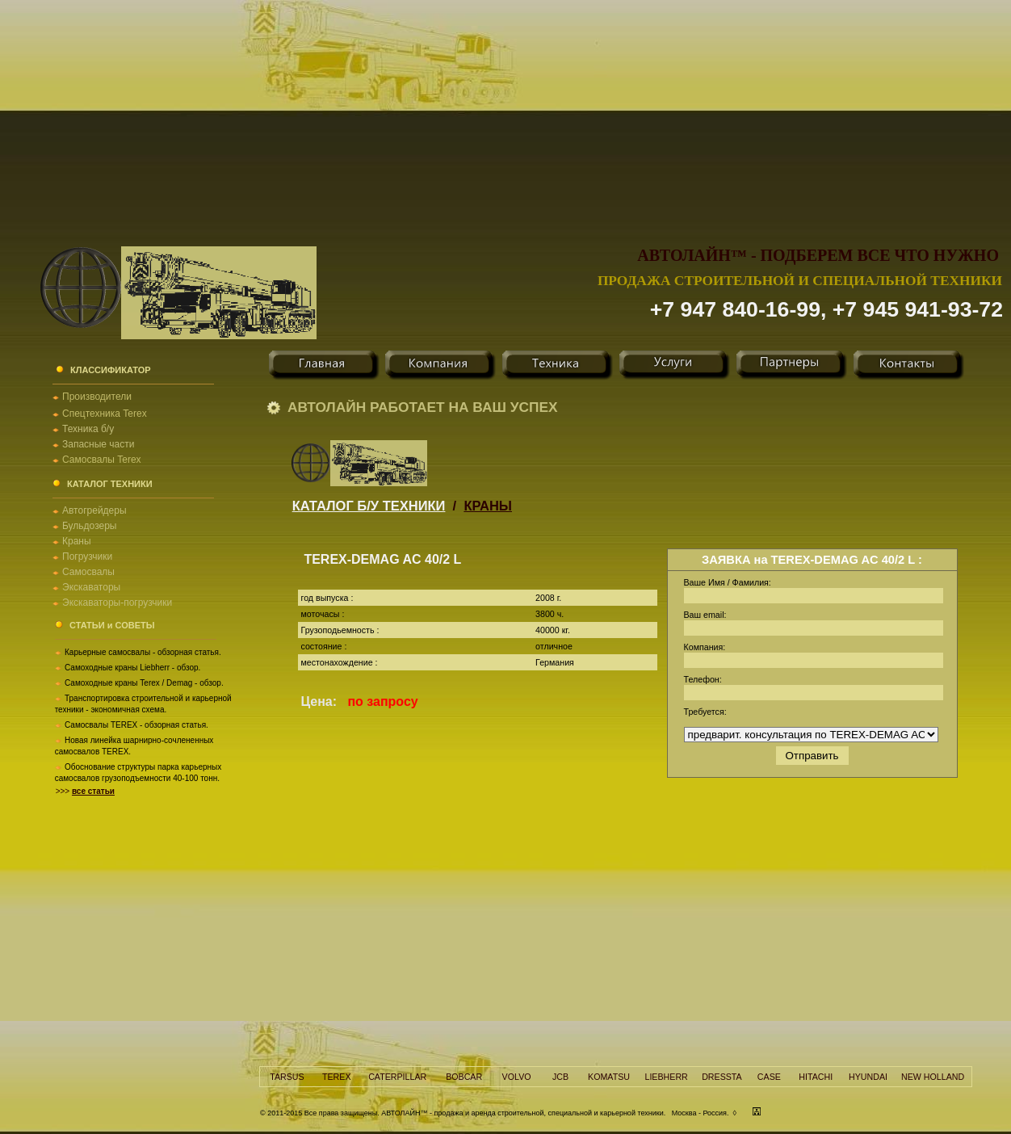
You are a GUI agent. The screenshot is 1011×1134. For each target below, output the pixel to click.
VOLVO (516, 1077)
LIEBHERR (665, 1077)
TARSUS (287, 1077)
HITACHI (816, 1077)
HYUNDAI (868, 1077)
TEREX (336, 1077)
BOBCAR (464, 1077)
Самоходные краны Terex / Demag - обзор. (144, 682)
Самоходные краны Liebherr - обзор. (132, 667)
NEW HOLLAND (932, 1077)
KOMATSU (609, 1077)
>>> (85, 791)
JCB (560, 1077)
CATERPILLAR (397, 1077)
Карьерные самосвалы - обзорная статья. (143, 652)
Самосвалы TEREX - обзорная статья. (136, 724)
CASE (769, 1077)
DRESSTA (722, 1077)
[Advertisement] (506, 113)
